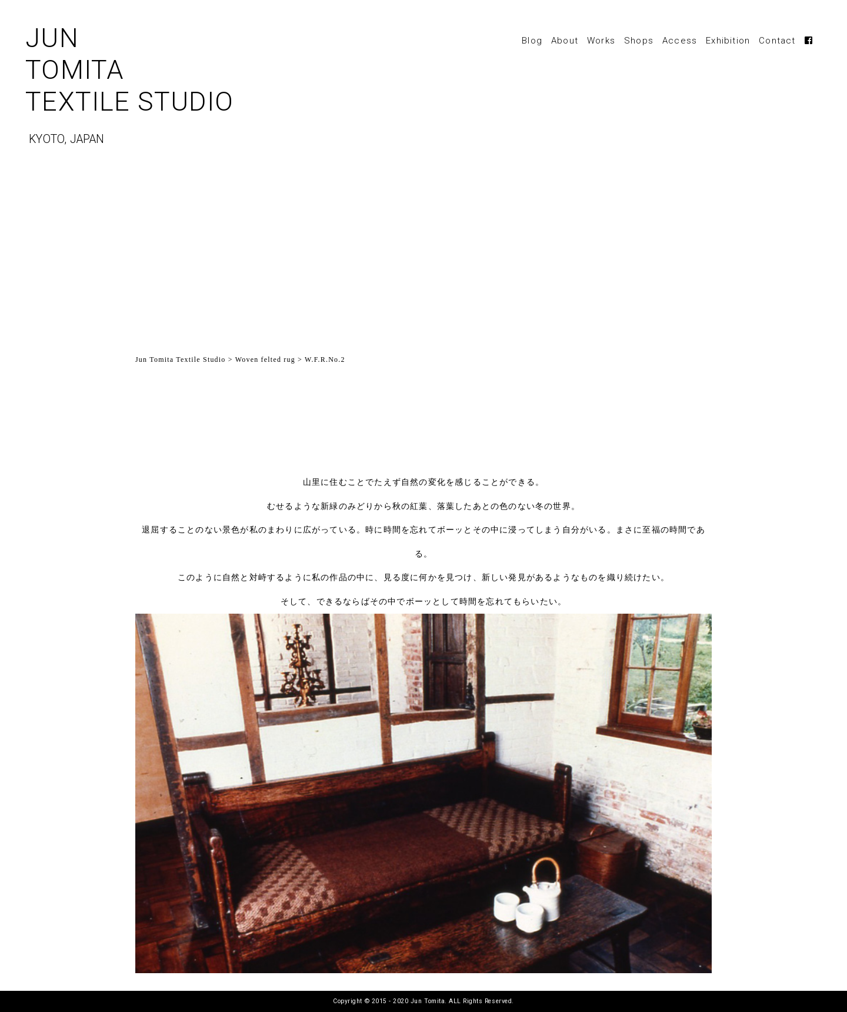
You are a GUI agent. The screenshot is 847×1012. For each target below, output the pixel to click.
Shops (638, 40)
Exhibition (728, 40)
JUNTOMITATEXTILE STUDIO (184, 88)
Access (679, 40)
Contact (777, 40)
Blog (532, 40)
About (564, 40)
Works (601, 40)
